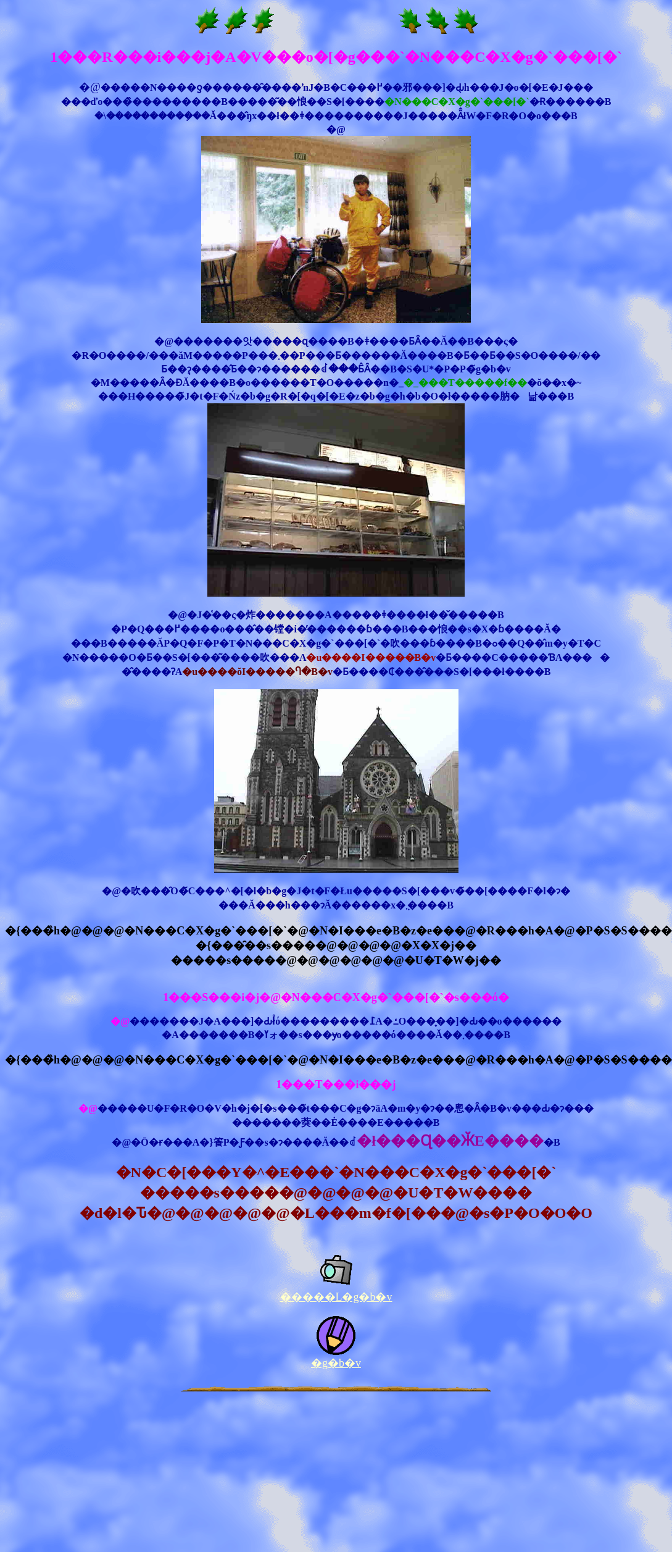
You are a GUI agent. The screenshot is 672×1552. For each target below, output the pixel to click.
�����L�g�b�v (336, 1297)
